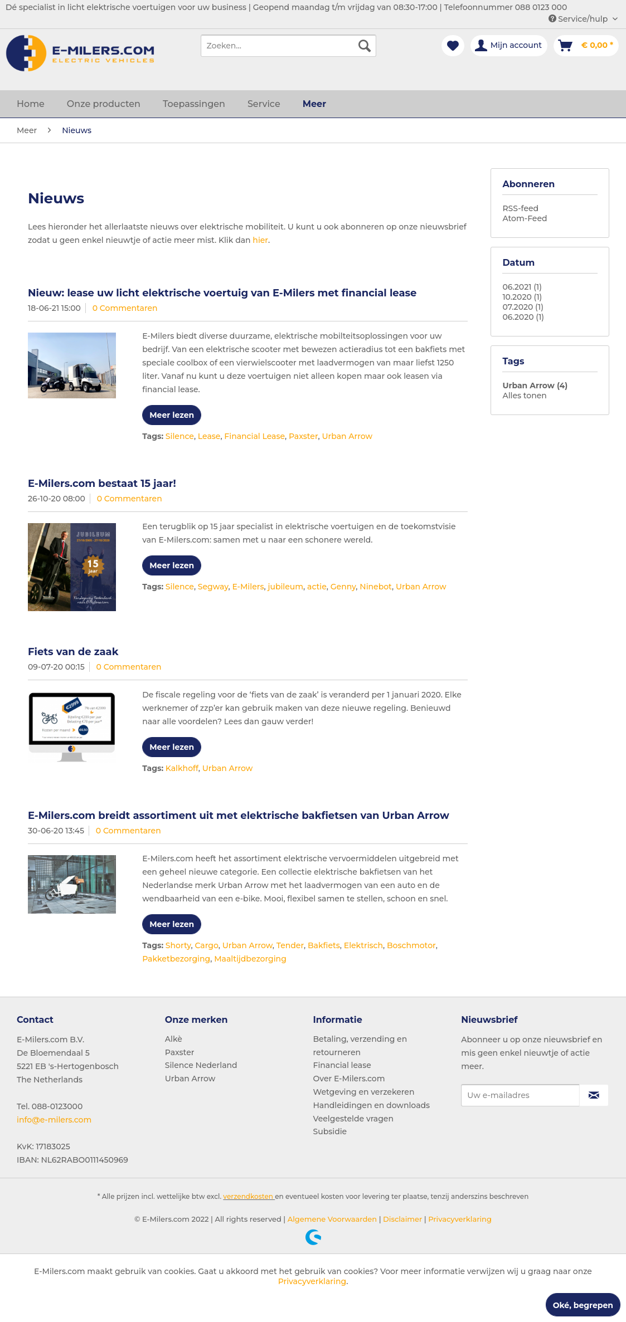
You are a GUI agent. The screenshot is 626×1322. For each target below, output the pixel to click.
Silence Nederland (201, 1065)
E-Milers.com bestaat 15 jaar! (102, 483)
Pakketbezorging (176, 959)
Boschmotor (411, 945)
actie (317, 587)
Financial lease (342, 1065)
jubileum (285, 587)
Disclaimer (402, 1218)
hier (260, 240)
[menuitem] (288, 46)
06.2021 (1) (522, 287)
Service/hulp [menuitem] (579, 19)
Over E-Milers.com (349, 1079)
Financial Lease (254, 436)
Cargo (206, 945)
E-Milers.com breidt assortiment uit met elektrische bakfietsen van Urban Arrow (238, 815)
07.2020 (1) (522, 307)
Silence (180, 436)
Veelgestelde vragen (353, 1119)
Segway (213, 587)
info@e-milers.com (54, 1120)
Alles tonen (524, 396)
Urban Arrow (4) (534, 385)
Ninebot (376, 587)
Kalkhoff (182, 768)
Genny (343, 587)
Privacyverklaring (459, 1218)
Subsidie (330, 1131)
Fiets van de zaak (73, 652)
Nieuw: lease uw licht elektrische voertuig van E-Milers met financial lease (222, 293)
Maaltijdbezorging (250, 959)
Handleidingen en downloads (371, 1105)
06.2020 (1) (523, 317)
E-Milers (248, 587)
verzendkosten (248, 1196)
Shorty (178, 945)
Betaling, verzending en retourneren (360, 1045)
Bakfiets (324, 945)
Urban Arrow (347, 436)
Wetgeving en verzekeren (364, 1092)
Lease (209, 436)
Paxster (303, 436)
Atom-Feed (524, 218)
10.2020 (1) (522, 297)
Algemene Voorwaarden (331, 1218)
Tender (290, 945)
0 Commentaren (125, 308)
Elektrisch (363, 945)
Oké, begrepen (583, 1305)
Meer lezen (171, 415)
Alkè (173, 1039)
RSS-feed (520, 208)
